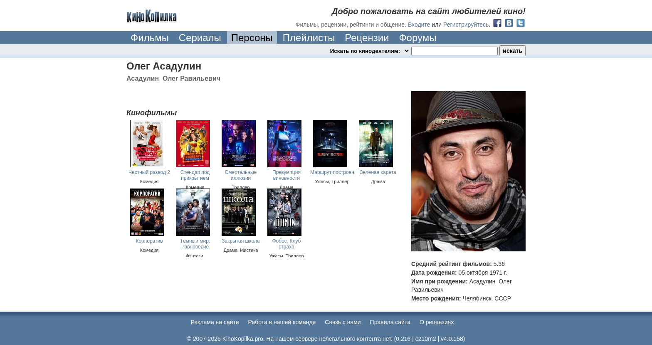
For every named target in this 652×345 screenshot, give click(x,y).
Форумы (417, 37)
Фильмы (150, 37)
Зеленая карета (378, 172)
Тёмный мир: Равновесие (195, 244)
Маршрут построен (332, 172)
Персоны (252, 37)
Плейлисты (309, 37)
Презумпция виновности (286, 175)
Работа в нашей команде (282, 322)
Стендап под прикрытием (195, 175)
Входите (419, 24)
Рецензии (367, 37)
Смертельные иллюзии (241, 175)
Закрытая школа (240, 241)
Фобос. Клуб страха (286, 244)
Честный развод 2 (149, 172)
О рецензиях (437, 322)
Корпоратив (149, 241)
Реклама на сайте (215, 322)
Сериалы (200, 37)
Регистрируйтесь (466, 24)
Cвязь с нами (343, 322)
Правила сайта (390, 322)
